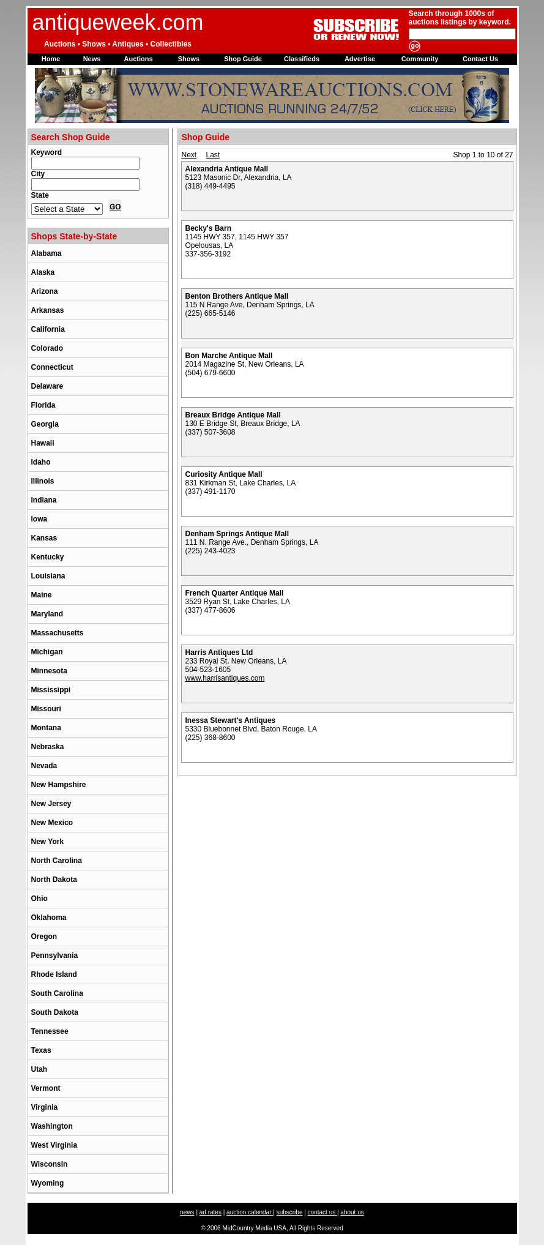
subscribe (290, 1212)
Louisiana (48, 576)
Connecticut (52, 367)
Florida (43, 405)
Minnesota (49, 671)
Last (213, 155)
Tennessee (50, 1031)
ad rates (210, 1212)
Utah (39, 1069)
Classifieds (301, 58)
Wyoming (47, 1183)
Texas (41, 1050)
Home (51, 58)
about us (351, 1212)
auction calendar (249, 1212)
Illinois (42, 481)
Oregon (44, 936)
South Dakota (54, 1012)
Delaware (47, 386)
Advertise (360, 58)
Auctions (138, 58)
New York (47, 841)
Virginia (44, 1107)
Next (188, 155)
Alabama (46, 253)
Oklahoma (49, 917)
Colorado (47, 348)
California (48, 329)
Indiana (44, 500)
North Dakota (54, 879)
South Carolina (57, 993)
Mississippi (51, 690)
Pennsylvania (54, 955)
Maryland (47, 614)
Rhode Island (54, 974)
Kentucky (47, 557)
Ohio (39, 898)
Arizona (44, 291)
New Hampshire (58, 784)
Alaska (43, 272)
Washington (52, 1126)
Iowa (39, 519)
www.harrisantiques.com (224, 678)
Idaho (41, 462)
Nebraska (47, 746)
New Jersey (51, 803)
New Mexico (52, 822)
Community (420, 58)
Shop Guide (243, 58)
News (92, 58)
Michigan (47, 652)
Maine (41, 595)
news (187, 1212)
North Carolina (56, 860)
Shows (188, 58)
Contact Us (480, 58)
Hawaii (42, 443)
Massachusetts (57, 633)
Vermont (46, 1088)
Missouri (46, 709)
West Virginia (54, 1145)
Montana (46, 727)
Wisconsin (49, 1164)
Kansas (44, 538)
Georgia (45, 424)
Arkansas (47, 310)
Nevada (44, 765)
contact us (322, 1212)
